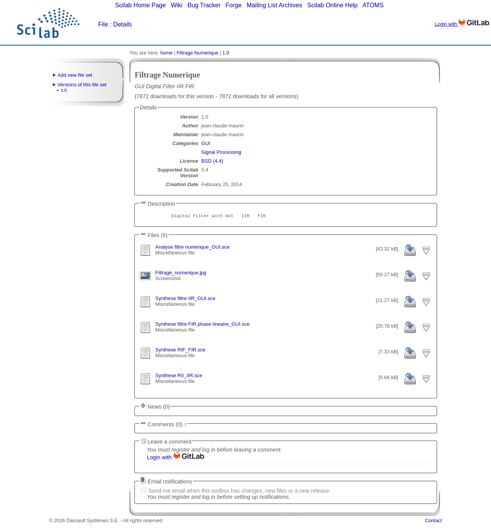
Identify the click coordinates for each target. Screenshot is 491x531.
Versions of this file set (82, 84)
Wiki (176, 5)
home (166, 53)
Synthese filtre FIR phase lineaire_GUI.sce (202, 328)
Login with (462, 24)
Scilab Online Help (332, 5)
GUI (205, 143)
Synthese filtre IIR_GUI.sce (185, 301)
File (103, 24)
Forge (234, 5)
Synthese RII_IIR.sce (178, 382)
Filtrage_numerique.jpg (180, 274)
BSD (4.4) (212, 161)
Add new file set (75, 75)
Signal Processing (221, 152)
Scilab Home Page (140, 5)
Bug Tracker (204, 5)
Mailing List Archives (274, 5)
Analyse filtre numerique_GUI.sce (192, 248)
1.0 (64, 90)
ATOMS (373, 5)
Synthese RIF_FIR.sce (180, 355)
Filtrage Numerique (197, 53)
